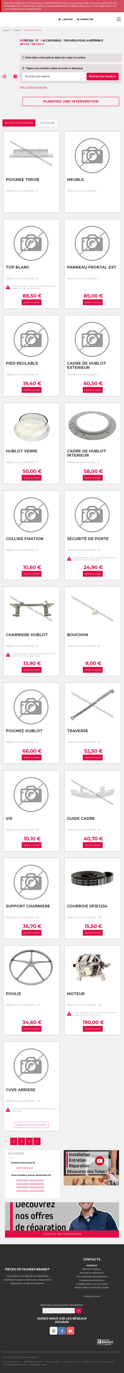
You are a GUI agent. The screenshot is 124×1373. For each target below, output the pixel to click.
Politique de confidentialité (14, 1364)
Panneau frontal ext (91, 267)
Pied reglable (22, 363)
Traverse (77, 731)
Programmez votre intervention (31, 1125)
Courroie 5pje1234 (87, 906)
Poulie (13, 994)
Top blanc (18, 267)
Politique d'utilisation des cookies (99, 1361)
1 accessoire (46, 122)
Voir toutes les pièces (33, 87)
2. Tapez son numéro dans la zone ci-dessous (52, 68)
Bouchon (77, 635)
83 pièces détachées (19, 122)
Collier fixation (24, 539)
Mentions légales (52, 1361)
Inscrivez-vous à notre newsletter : (62, 1305)
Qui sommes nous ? (11, 1361)
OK (78, 1310)
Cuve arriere (21, 1090)
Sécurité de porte (88, 539)
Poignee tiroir (22, 180)
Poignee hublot (24, 731)
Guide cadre (81, 818)
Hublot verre (21, 451)
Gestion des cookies (38, 1364)
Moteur (76, 994)
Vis (9, 818)
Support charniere (28, 906)
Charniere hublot (27, 635)
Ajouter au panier (31, 302)
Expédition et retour (72, 1361)
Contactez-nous (91, 1296)
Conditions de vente (33, 1361)
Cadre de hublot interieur (86, 453)
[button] (4, 76)
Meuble (75, 180)
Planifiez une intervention (70, 101)
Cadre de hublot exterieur (86, 365)
